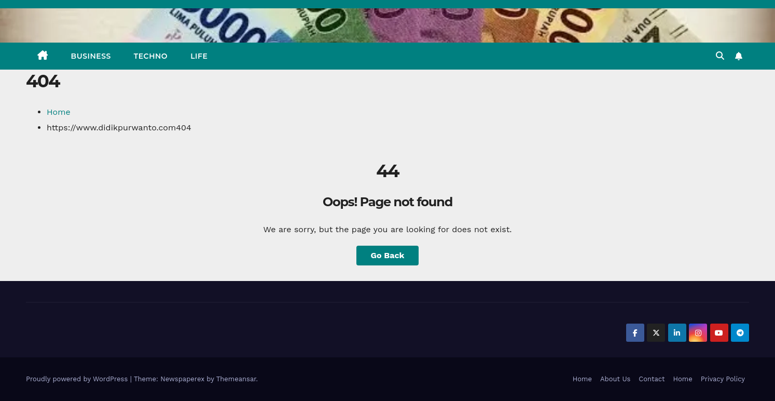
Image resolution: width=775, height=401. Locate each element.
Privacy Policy (723, 379)
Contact (652, 379)
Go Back (388, 255)
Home (59, 112)
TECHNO (151, 56)
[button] (720, 56)
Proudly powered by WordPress (78, 379)
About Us (615, 379)
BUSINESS (91, 56)
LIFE (198, 56)
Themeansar (236, 379)
